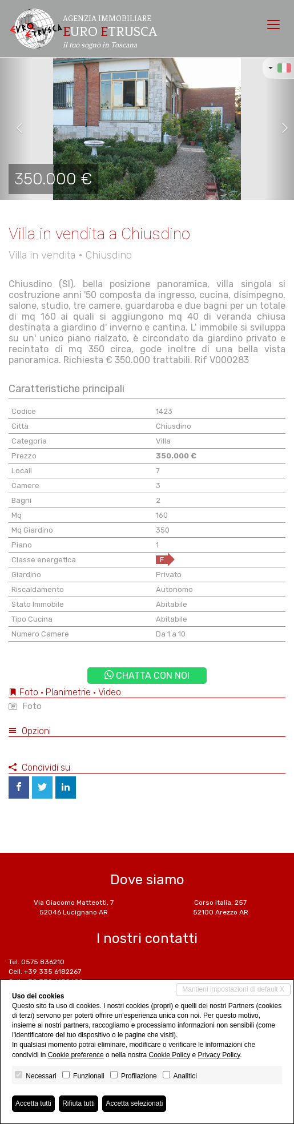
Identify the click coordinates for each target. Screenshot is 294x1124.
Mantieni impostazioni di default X (233, 989)
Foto (25, 706)
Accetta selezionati (134, 1103)
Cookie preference (76, 1055)
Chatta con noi (147, 675)
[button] (15, 128)
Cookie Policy (169, 1055)
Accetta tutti (33, 1103)
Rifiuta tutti (78, 1103)
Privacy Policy (219, 1055)
